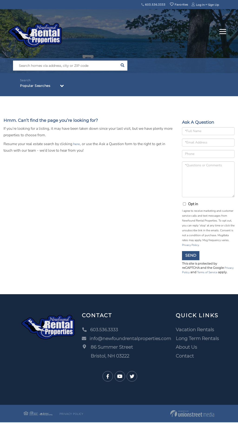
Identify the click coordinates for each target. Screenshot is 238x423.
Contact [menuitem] (185, 356)
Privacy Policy (190, 245)
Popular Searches (37, 86)
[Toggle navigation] (222, 31)
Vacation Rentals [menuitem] (195, 330)
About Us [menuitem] (187, 348)
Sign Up (213, 5)
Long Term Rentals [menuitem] (198, 339)
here (76, 144)
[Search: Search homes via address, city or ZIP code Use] (65, 66)
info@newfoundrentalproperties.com (126, 339)
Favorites (179, 4)
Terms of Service (208, 273)
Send (190, 255)
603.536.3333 (153, 4)
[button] (122, 66)
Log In (200, 5)
